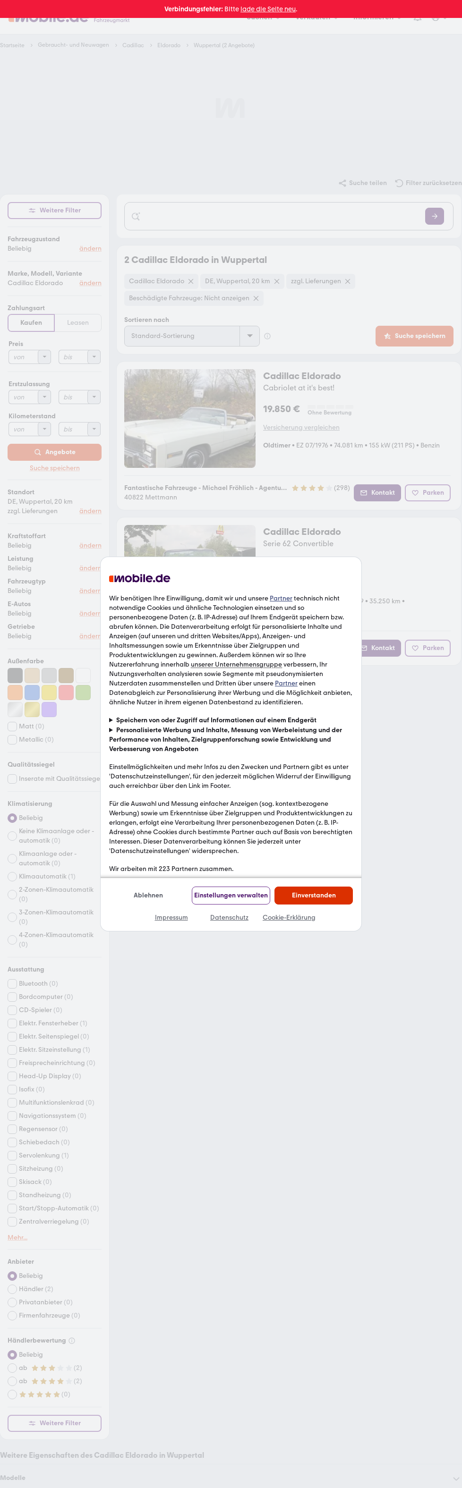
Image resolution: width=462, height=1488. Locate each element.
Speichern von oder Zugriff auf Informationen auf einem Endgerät (216, 720)
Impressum (171, 917)
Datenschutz (229, 917)
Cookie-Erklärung (289, 917)
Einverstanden (314, 895)
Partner (281, 598)
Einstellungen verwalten (231, 895)
